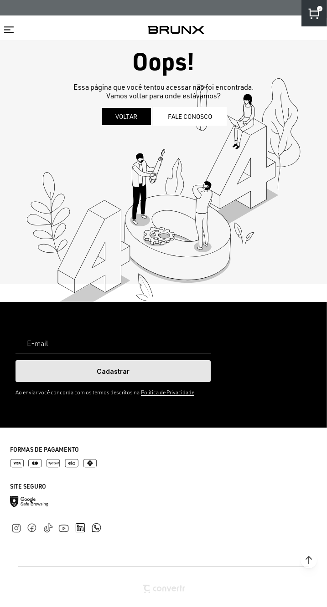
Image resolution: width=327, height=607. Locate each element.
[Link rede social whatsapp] (96, 523)
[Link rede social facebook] (34, 526)
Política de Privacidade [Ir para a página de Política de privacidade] (167, 392)
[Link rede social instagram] (18, 526)
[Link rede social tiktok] (50, 526)
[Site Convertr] (164, 589)
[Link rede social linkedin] (83, 523)
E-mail (37, 343)
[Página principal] (176, 30)
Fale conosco (190, 116)
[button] (309, 560)
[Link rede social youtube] (66, 524)
